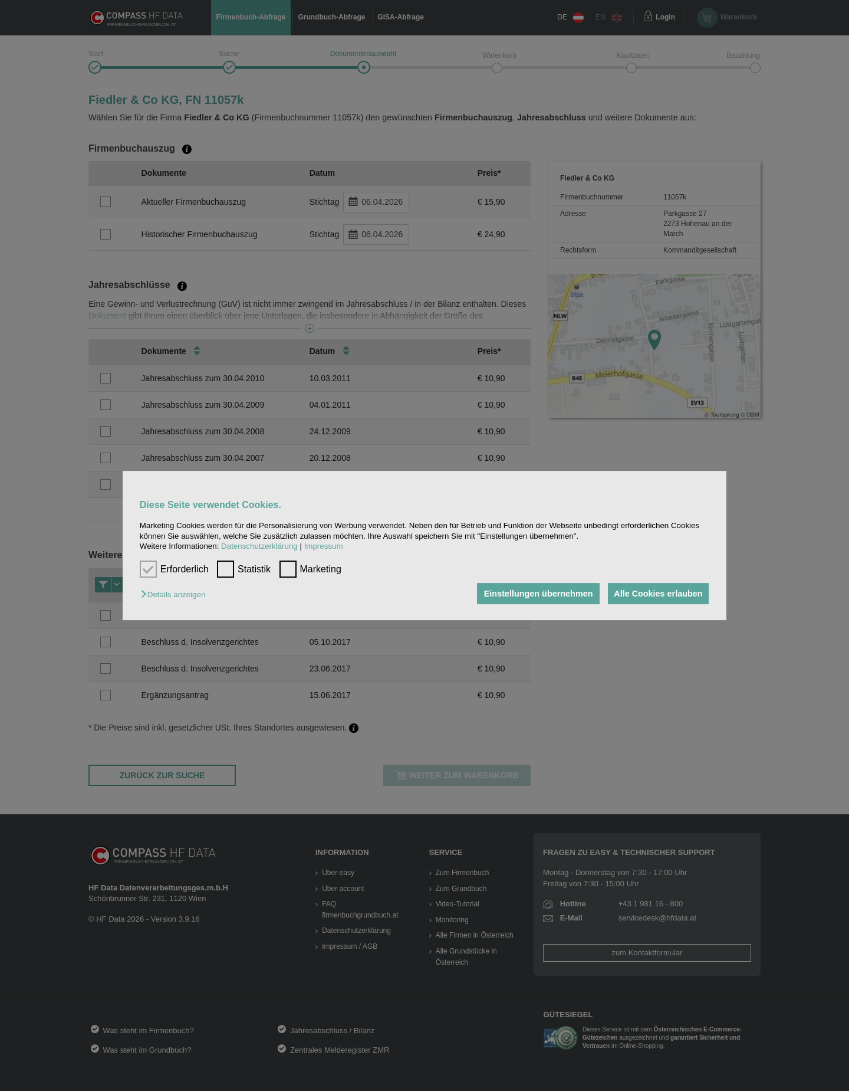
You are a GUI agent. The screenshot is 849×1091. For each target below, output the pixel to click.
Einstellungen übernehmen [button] (535, 593)
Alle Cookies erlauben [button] (657, 593)
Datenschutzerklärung (259, 546)
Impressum (323, 546)
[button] (176, 594)
